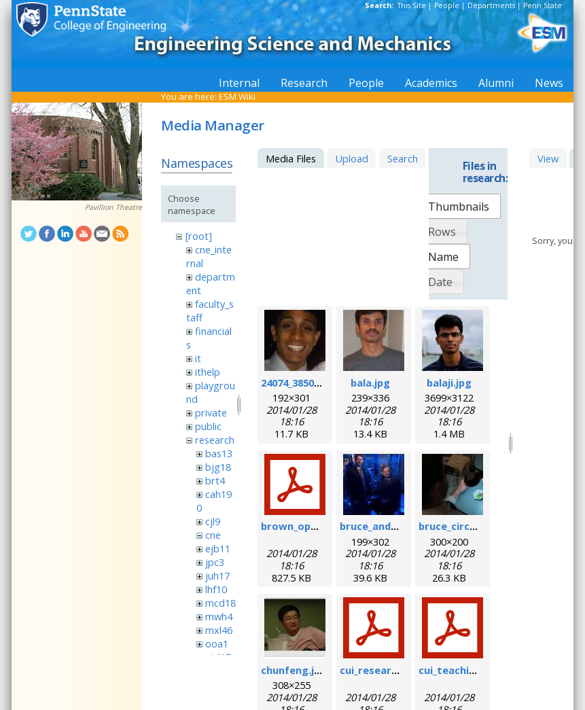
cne (213, 535)
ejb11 (217, 548)
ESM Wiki (237, 96)
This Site (411, 5)
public (208, 426)
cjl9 (212, 521)
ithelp (207, 371)
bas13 (218, 453)
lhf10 (216, 589)
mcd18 (220, 602)
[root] (198, 236)
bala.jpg (370, 382)
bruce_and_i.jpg (378, 526)
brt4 (215, 480)
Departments (491, 5)
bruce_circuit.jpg (460, 526)
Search (402, 158)
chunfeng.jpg (294, 670)
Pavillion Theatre (113, 207)
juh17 (217, 575)
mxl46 (218, 630)
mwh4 (218, 616)
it (198, 358)
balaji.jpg (449, 382)
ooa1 (216, 643)
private (211, 412)
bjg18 (218, 467)
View (548, 158)
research (214, 439)
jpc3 (214, 562)
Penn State (542, 5)
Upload (351, 158)
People (446, 5)
